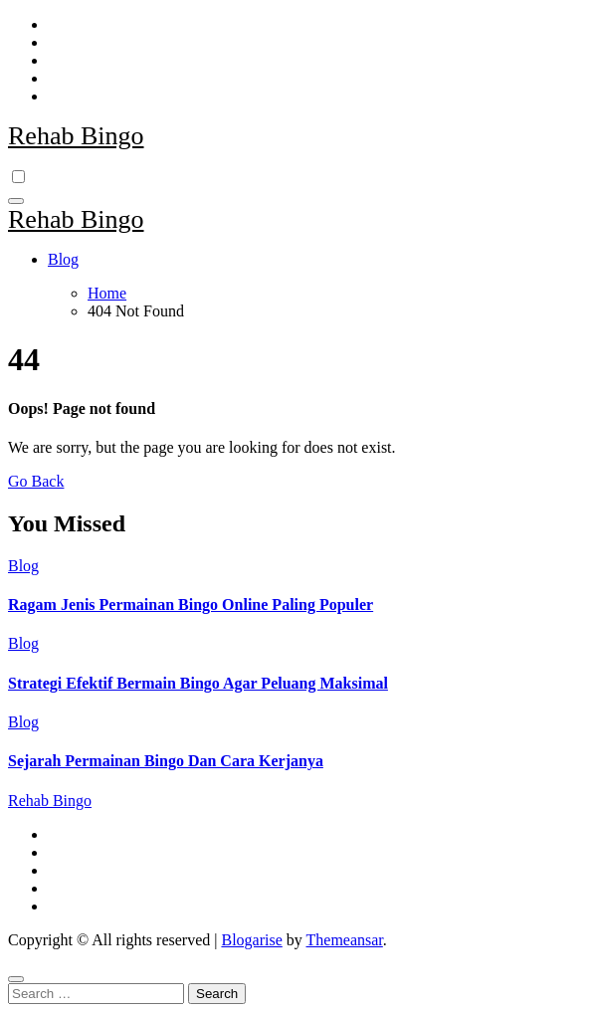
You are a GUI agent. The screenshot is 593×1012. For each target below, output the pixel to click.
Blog (63, 259)
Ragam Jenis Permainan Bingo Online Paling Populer (190, 604)
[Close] (16, 979)
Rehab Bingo (76, 135)
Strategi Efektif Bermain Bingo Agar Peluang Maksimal (198, 683)
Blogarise (251, 939)
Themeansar (344, 939)
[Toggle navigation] (16, 201)
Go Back (36, 481)
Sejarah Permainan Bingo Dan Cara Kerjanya (165, 760)
